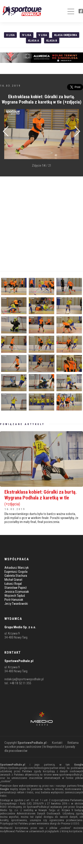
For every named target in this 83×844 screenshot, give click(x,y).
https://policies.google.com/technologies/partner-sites (32, 768)
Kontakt (57, 743)
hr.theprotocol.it (54, 747)
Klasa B (51, 40)
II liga (10, 35)
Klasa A (33, 40)
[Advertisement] (41, 223)
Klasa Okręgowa (65, 35)
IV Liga (26, 35)
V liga (43, 35)
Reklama (73, 743)
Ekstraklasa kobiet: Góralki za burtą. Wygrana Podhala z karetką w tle (41, 497)
